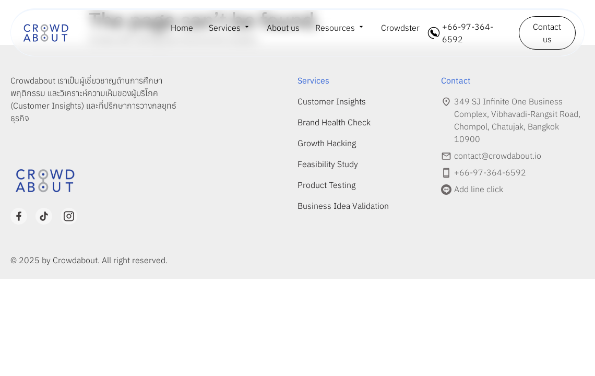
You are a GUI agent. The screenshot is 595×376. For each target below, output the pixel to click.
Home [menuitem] (182, 27)
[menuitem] (230, 27)
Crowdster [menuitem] (400, 27)
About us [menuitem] (283, 27)
